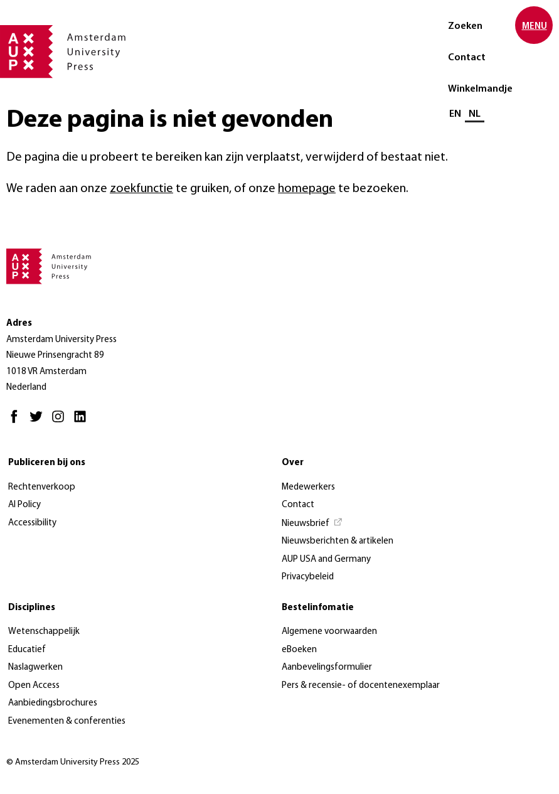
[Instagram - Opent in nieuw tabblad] (61, 422)
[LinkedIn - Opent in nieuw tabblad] (83, 422)
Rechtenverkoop (41, 487)
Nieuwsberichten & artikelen (337, 541)
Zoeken (465, 26)
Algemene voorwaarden (329, 631)
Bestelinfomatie (318, 608)
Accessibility (32, 523)
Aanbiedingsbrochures (52, 703)
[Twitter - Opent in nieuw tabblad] (39, 422)
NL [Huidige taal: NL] (475, 114)
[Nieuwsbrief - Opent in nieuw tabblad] (312, 524)
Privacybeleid (308, 577)
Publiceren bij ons (46, 463)
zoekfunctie (141, 189)
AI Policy (24, 505)
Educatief (27, 650)
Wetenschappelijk (44, 631)
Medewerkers (308, 487)
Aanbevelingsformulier (327, 667)
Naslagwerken (35, 667)
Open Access (34, 685)
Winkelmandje (480, 89)
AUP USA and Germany (326, 559)
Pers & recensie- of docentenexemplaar (361, 685)
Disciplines (31, 608)
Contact (467, 58)
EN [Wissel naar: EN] (455, 114)
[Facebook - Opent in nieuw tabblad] (17, 422)
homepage (307, 189)
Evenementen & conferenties (66, 721)
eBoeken (299, 650)
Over (293, 463)
